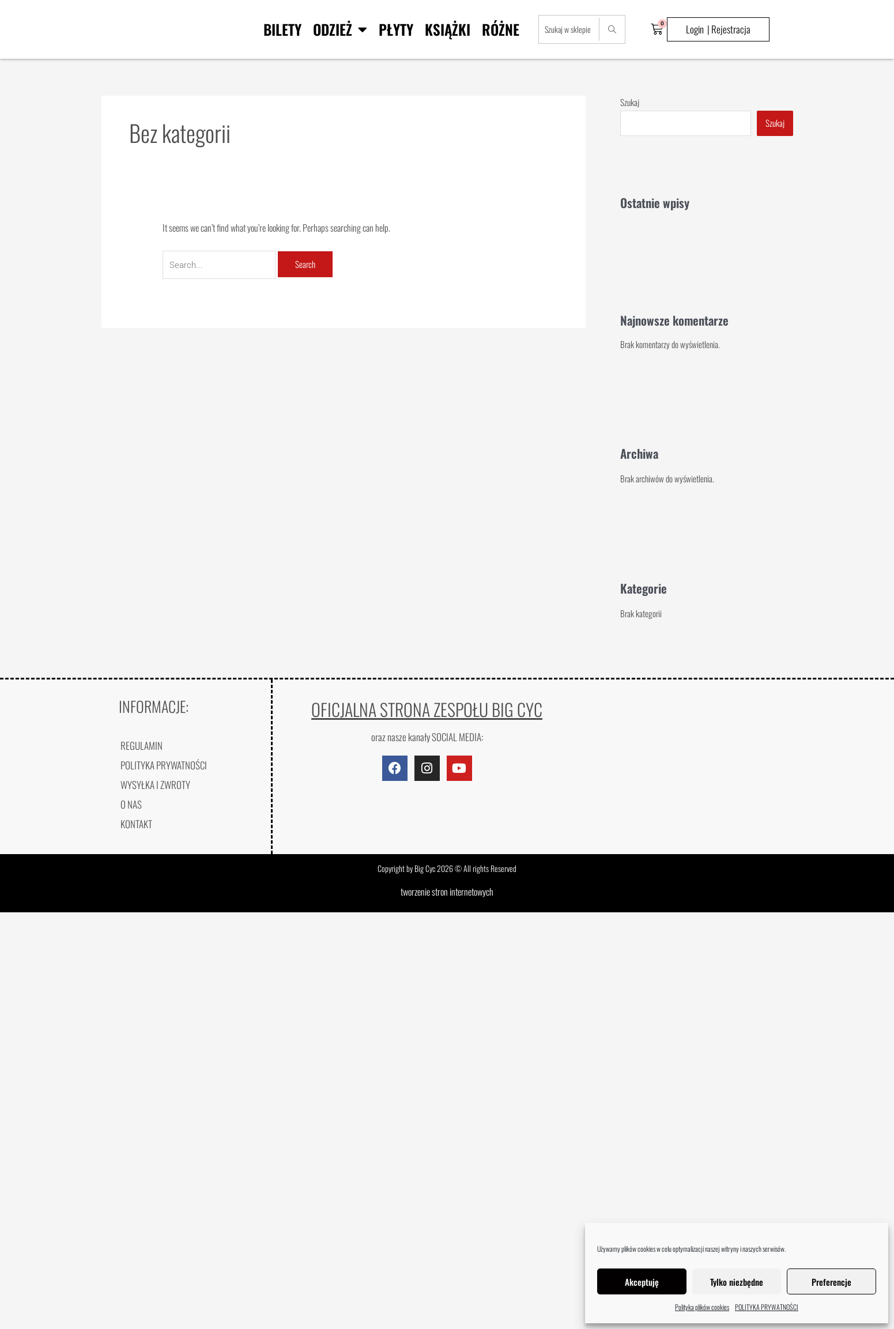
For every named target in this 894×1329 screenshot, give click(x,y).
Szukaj (629, 102)
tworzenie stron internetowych (447, 891)
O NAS (131, 804)
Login (695, 29)
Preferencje (831, 1281)
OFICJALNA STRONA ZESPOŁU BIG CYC (426, 709)
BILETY (282, 29)
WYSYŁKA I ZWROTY (155, 784)
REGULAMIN (141, 745)
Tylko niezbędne (736, 1281)
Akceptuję (642, 1281)
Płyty (396, 29)
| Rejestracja (728, 29)
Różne (500, 29)
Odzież (340, 29)
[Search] (612, 29)
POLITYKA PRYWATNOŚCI (766, 1307)
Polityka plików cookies (702, 1307)
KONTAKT (136, 824)
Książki (447, 29)
